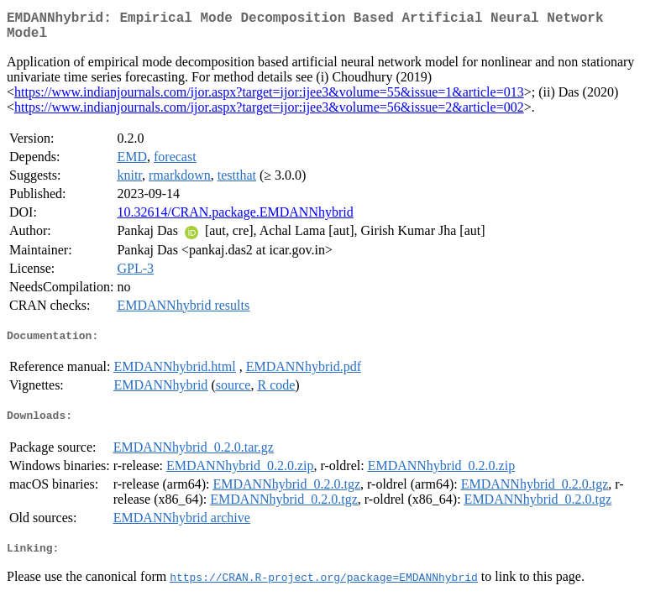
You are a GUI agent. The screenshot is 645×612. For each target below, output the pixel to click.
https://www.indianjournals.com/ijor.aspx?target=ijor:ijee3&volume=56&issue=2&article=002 (269, 114)
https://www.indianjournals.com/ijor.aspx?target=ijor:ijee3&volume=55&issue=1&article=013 (269, 99)
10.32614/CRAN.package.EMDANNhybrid (235, 219)
